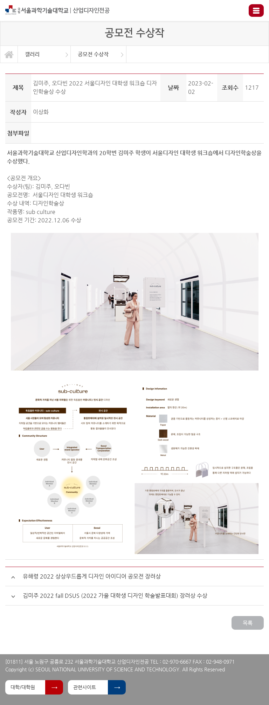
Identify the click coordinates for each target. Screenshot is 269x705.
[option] (44, 54)
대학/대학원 (23, 687)
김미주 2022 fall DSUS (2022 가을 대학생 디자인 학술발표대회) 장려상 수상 (115, 595)
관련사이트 (84, 687)
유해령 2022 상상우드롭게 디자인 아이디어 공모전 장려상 (92, 576)
